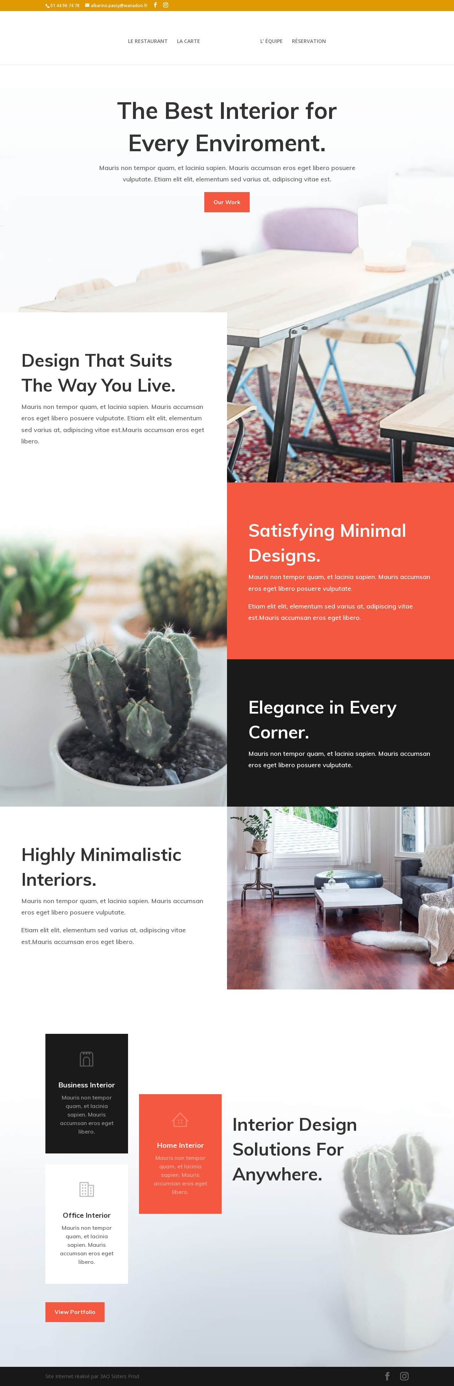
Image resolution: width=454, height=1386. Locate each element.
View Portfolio (75, 1311)
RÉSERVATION (309, 41)
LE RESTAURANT (148, 41)
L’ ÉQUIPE (271, 41)
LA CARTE (188, 41)
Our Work (227, 202)
